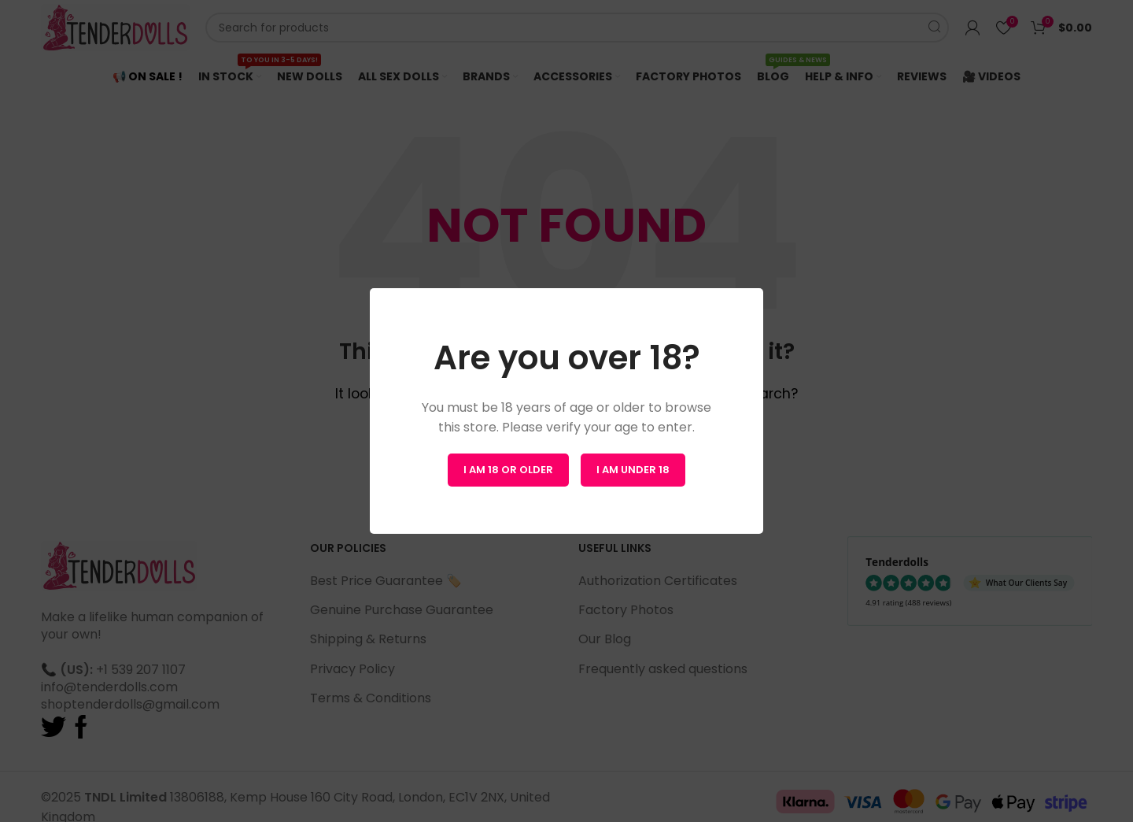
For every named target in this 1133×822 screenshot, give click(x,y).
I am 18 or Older (508, 469)
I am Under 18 (633, 469)
